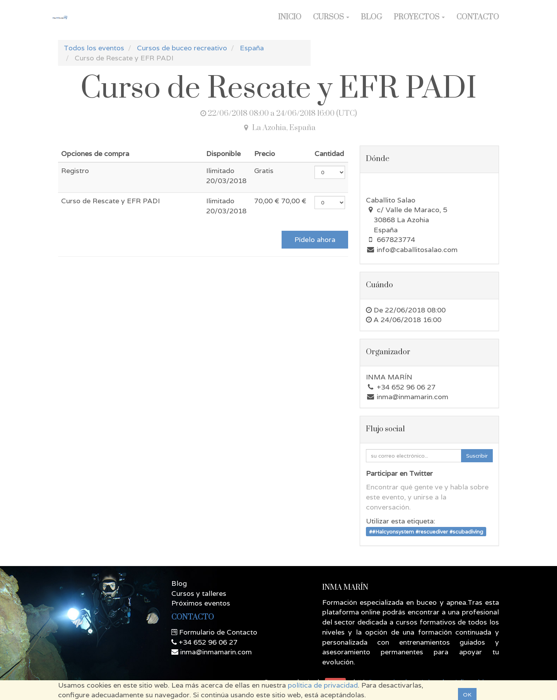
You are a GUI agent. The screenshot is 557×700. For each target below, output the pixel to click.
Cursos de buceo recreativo (182, 47)
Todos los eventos (94, 47)
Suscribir (477, 455)
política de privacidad (323, 685)
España (252, 47)
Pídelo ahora (314, 239)
